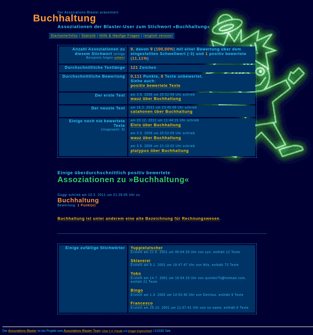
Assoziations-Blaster (22, 331)
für (178, 218)
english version (158, 35)
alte (140, 218)
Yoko (136, 273)
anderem (115, 218)
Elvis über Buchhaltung (156, 125)
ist (89, 218)
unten (119, 57)
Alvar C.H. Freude (112, 331)
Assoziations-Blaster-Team (82, 331)
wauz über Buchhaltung (156, 98)
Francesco (142, 303)
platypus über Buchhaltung (160, 150)
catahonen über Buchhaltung (162, 111)
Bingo (137, 290)
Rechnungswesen (200, 218)
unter (98, 218)
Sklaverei (140, 260)
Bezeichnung (159, 218)
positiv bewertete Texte (156, 85)
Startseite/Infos (64, 35)
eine (130, 218)
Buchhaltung (64, 18)
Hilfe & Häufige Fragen (119, 35)
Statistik (88, 35)
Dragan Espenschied (139, 331)
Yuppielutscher (147, 247)
